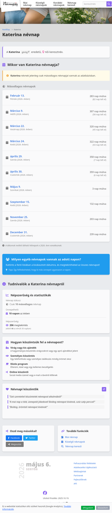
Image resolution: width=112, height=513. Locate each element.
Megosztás (14, 444)
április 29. (16, 156)
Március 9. (16, 110)
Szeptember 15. (20, 202)
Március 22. (17, 126)
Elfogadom (88, 507)
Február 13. (17, 95)
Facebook (14, 438)
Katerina (17, 29)
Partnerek (78, 475)
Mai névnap (27, 4)
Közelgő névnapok (41, 4)
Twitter (30, 438)
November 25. (19, 217)
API (75, 483)
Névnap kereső (71, 4)
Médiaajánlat (80, 471)
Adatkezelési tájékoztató (85, 467)
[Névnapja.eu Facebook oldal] (45, 493)
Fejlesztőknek (80, 479)
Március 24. (17, 141)
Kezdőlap (6, 29)
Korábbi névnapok (59, 4)
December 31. (19, 232)
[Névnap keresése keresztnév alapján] (109, 4)
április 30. (16, 171)
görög (25, 52)
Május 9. (15, 186)
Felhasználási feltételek (85, 463)
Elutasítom (103, 507)
